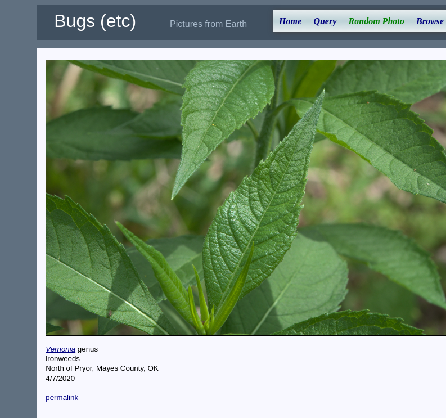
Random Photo (376, 21)
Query (324, 21)
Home (290, 21)
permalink (62, 397)
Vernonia (60, 349)
